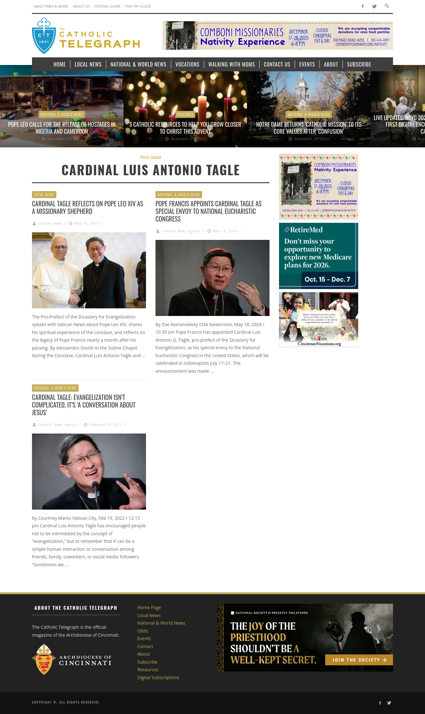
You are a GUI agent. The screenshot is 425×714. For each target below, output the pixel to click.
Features (185, 114)
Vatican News (50, 223)
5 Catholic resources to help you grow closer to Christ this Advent (185, 127)
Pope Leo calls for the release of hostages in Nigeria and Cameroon (61, 127)
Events (144, 638)
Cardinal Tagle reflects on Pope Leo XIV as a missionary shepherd (87, 207)
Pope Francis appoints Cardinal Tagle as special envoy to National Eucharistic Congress (208, 211)
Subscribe (147, 662)
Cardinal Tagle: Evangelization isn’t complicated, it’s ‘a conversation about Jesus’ (84, 404)
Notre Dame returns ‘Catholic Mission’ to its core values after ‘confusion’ (309, 127)
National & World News (62, 114)
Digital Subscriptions (158, 677)
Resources (148, 669)
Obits (143, 631)
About (143, 654)
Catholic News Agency (181, 230)
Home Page (149, 607)
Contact (145, 646)
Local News (44, 194)
